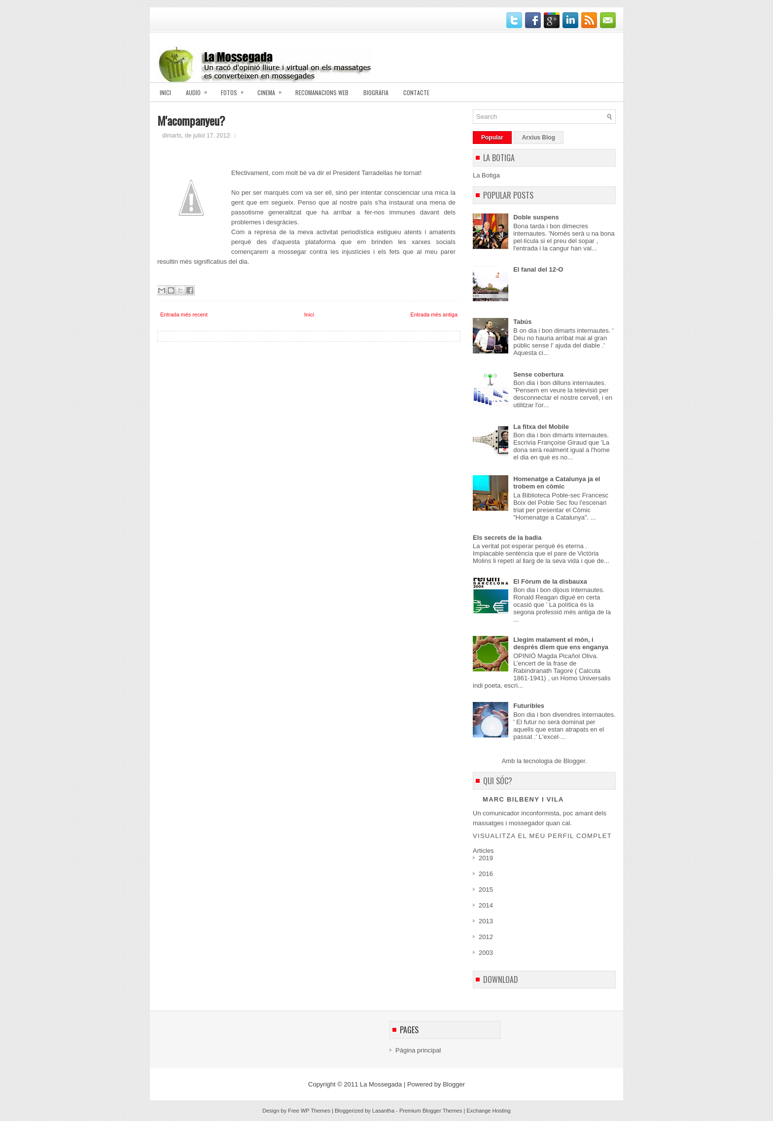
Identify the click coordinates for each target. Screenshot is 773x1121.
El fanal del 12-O (538, 269)
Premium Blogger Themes (430, 1111)
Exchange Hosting (488, 1111)
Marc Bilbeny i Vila (523, 799)
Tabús (522, 321)
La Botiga (486, 175)
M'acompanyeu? (191, 120)
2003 (486, 952)
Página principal (418, 1050)
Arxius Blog (538, 137)
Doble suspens (536, 217)
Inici (165, 92)
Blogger (574, 761)
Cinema (272, 89)
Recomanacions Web (322, 92)
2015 (486, 889)
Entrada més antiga (434, 314)
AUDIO (199, 89)
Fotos (235, 89)
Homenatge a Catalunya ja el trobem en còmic (556, 482)
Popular (492, 137)
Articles (483, 850)
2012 (486, 937)
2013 (486, 921)
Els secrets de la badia (507, 537)
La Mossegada (381, 1084)
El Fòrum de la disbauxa (550, 581)
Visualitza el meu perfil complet (542, 836)
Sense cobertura (538, 374)
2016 (486, 873)
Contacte (416, 92)
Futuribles (528, 705)
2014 (486, 905)
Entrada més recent (184, 314)
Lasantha (383, 1111)
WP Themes (315, 1111)
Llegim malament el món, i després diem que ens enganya (560, 643)
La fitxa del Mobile (541, 426)
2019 (486, 858)
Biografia (375, 92)
